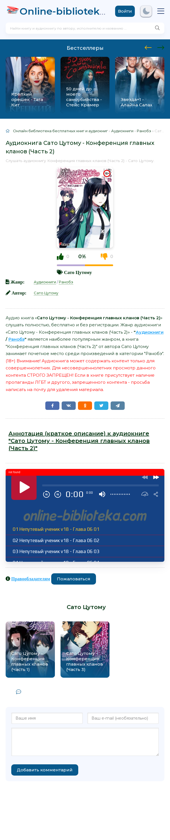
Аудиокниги (45, 282)
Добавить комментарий (45, 769)
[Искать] (157, 28)
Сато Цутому (78, 272)
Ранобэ (66, 282)
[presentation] (148, 47)
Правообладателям (30, 578)
